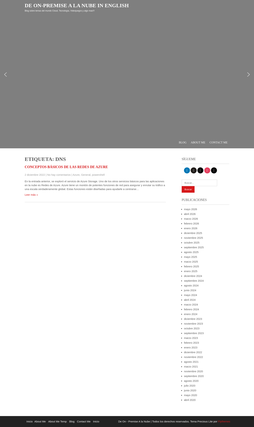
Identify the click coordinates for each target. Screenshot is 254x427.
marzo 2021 (191, 366)
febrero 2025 (191, 266)
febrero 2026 (191, 223)
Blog (183, 142)
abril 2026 (190, 213)
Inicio (29, 421)
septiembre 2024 (194, 280)
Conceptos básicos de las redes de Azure (66, 167)
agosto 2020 (191, 380)
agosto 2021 (191, 361)
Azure (76, 174)
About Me (198, 142)
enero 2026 (190, 228)
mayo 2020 (190, 395)
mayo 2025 (190, 256)
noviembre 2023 (193, 323)
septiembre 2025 (194, 247)
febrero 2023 (191, 342)
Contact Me (219, 142)
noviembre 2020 (193, 371)
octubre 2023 (191, 328)
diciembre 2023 (193, 318)
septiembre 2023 (194, 333)
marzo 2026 (191, 218)
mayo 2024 (190, 294)
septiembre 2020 (194, 376)
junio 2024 (190, 290)
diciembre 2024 (193, 275)
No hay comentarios (59, 174)
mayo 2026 (190, 209)
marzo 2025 (191, 261)
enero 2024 (190, 314)
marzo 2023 (191, 337)
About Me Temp (57, 421)
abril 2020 (190, 399)
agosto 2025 (191, 252)
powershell (98, 174)
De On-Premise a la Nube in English (77, 5)
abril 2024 (190, 299)
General (85, 174)
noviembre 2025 (193, 237)
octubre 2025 (191, 242)
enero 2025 (190, 271)
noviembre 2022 (193, 356)
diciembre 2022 (193, 352)
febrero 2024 (191, 309)
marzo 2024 (191, 304)
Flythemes (223, 421)
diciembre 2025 (193, 233)
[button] (5, 74)
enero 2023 (190, 347)
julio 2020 (189, 385)
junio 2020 (190, 390)
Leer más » (31, 194)
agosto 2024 (191, 285)
